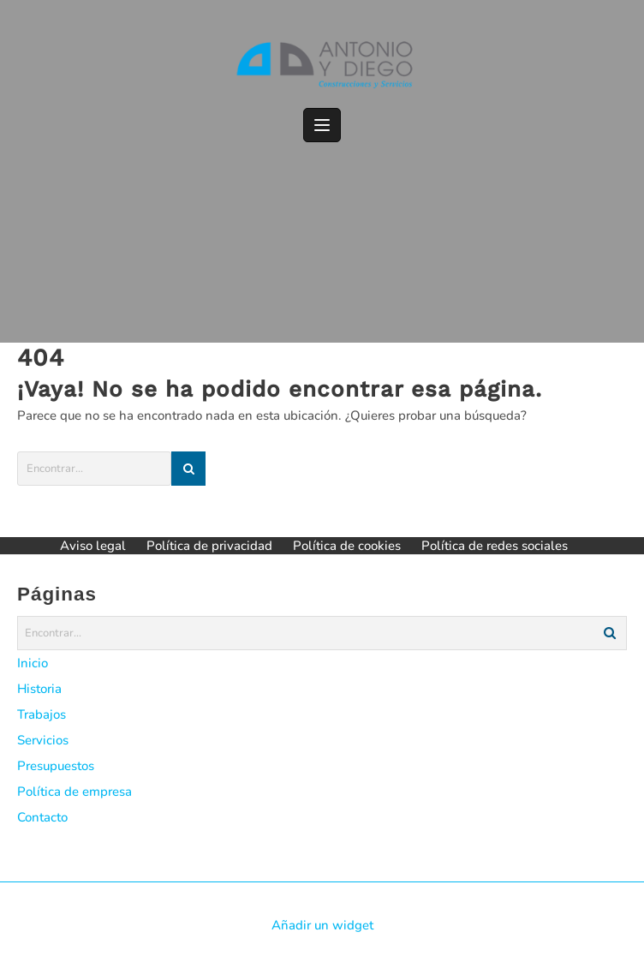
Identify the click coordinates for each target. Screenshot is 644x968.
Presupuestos (55, 765)
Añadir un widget (322, 925)
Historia (39, 688)
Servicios (43, 740)
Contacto (42, 817)
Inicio (32, 663)
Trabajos (41, 714)
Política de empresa (74, 791)
